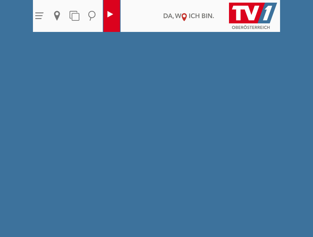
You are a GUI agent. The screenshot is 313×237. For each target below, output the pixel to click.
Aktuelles (57, 16)
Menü (39, 16)
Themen (74, 16)
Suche (92, 16)
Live (110, 16)
